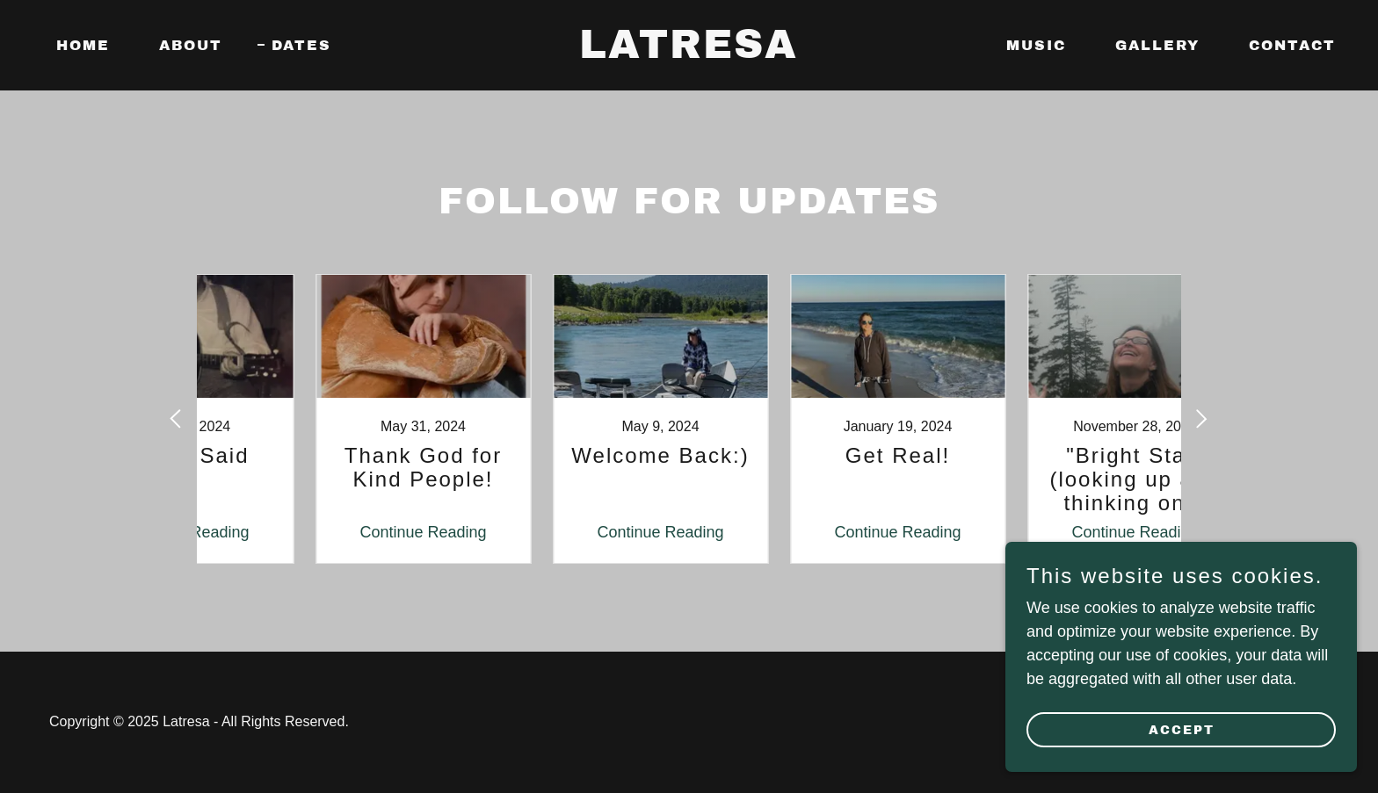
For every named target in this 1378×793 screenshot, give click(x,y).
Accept (1182, 730)
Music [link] (1036, 45)
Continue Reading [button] (333, 532)
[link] (689, 52)
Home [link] (83, 45)
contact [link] (1292, 45)
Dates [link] (301, 45)
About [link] (190, 45)
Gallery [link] (1157, 45)
